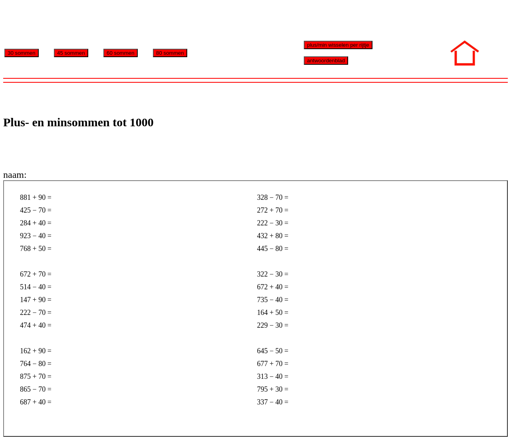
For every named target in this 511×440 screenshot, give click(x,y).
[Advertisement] (148, 21)
